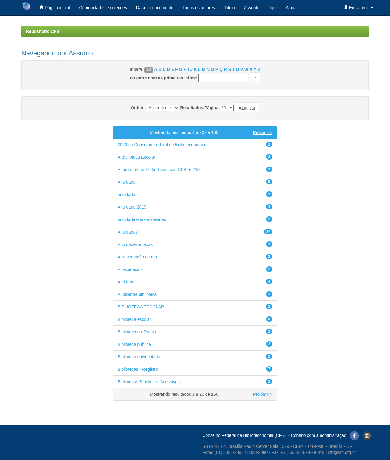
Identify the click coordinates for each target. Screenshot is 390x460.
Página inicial (54, 7)
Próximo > (262, 132)
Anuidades (128, 232)
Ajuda (291, 7)
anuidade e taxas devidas (142, 219)
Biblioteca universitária (139, 356)
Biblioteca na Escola (137, 331)
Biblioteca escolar (134, 319)
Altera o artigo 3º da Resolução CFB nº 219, (159, 169)
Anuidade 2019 (132, 207)
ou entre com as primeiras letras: (163, 77)
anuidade (126, 194)
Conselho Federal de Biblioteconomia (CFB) (244, 435)
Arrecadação (130, 269)
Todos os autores (199, 7)
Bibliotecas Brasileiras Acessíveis (149, 381)
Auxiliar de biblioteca (137, 294)
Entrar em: (358, 7)
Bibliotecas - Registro (138, 369)
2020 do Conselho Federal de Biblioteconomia (161, 144)
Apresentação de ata (137, 257)
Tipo (272, 7)
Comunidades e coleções (103, 7)
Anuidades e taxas (135, 244)
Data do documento (154, 7)
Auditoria (126, 281)
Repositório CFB (42, 31)
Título (229, 7)
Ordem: (138, 107)
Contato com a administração (318, 435)
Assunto (252, 7)
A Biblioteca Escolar (136, 157)
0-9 (149, 70)
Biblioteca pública (134, 344)
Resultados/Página (199, 107)
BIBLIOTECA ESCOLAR (141, 306)
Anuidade (127, 182)
